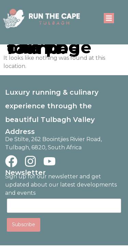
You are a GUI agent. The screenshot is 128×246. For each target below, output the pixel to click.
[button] (109, 18)
